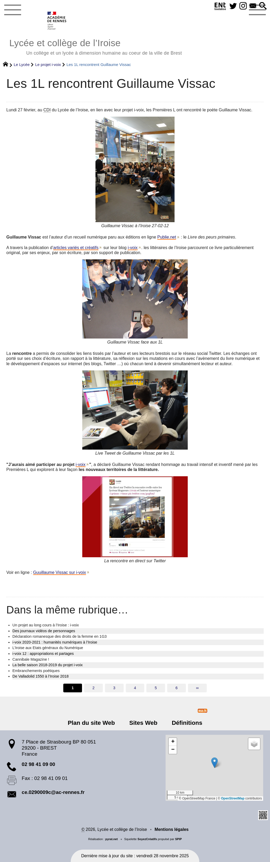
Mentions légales (172, 829)
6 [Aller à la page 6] (177, 688)
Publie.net (166, 237)
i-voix (132, 247)
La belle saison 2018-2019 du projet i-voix (47, 665)
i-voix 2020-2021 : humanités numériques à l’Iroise (54, 642)
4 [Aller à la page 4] (135, 688)
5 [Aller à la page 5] (156, 688)
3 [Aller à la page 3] (114, 688)
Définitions (186, 723)
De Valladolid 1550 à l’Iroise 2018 (40, 676)
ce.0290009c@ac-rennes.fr (53, 792)
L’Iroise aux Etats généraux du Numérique (47, 648)
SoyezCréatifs (147, 839)
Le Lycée (22, 64)
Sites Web (143, 723)
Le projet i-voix (48, 64)
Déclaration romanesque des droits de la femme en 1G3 (59, 636)
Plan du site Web (92, 723)
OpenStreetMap (232, 798)
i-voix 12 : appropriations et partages (43, 653)
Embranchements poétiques (36, 671)
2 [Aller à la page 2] (93, 688)
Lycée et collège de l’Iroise (95, 46)
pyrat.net (111, 839)
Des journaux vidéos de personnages (43, 631)
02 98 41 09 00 (38, 764)
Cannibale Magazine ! (30, 659)
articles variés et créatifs (76, 247)
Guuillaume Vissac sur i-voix (59, 572)
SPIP (178, 839)
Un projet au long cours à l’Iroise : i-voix (45, 625)
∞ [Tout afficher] (197, 688)
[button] (263, 6)
